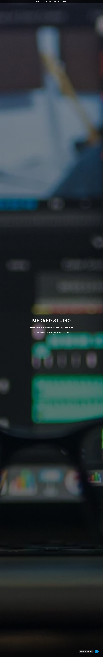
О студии (38, 1)
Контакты (64, 1)
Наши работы (57, 1)
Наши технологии (47, 1)
